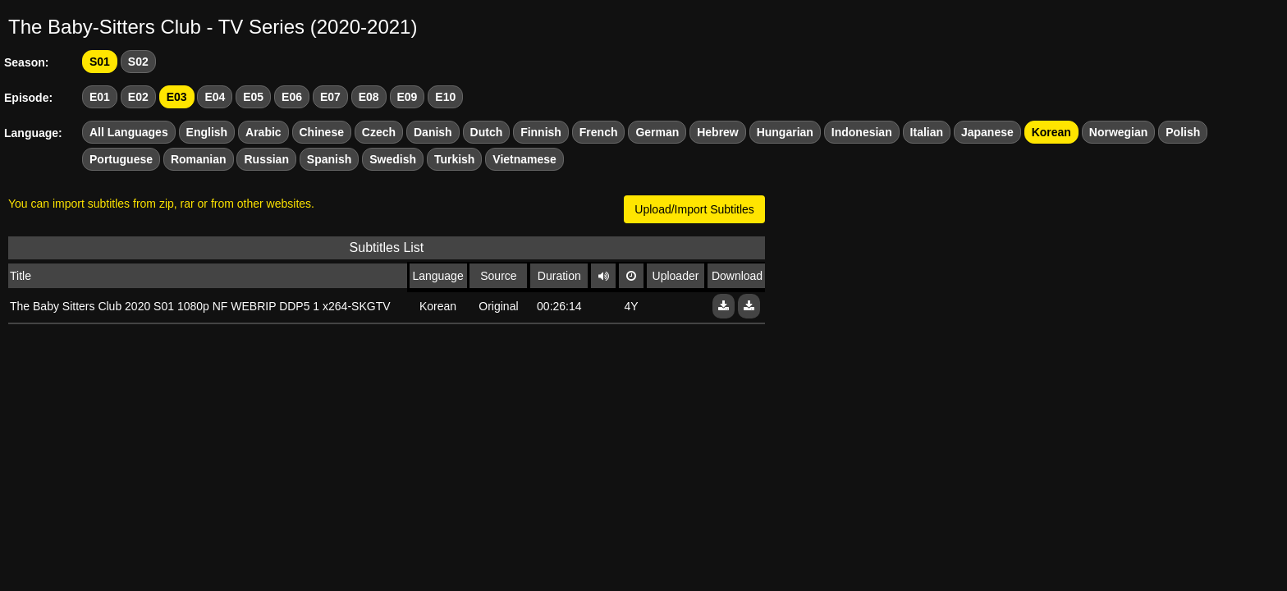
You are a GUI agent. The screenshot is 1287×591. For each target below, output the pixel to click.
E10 (445, 96)
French (598, 132)
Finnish (540, 132)
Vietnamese (524, 159)
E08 (369, 96)
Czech (379, 132)
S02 (138, 61)
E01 (99, 96)
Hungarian (785, 132)
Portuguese (121, 159)
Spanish (329, 159)
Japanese (987, 132)
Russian (266, 159)
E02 (138, 96)
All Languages (128, 132)
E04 (214, 96)
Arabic (263, 132)
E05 (253, 96)
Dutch (486, 132)
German (657, 132)
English (207, 132)
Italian (926, 132)
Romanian (199, 159)
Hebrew (718, 132)
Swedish (392, 159)
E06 (292, 96)
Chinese (322, 132)
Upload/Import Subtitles (694, 209)
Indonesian (861, 132)
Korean (1051, 132)
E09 (407, 96)
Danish (433, 132)
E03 (177, 96)
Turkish (454, 159)
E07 (330, 96)
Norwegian (1118, 132)
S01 (99, 61)
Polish (1183, 132)
